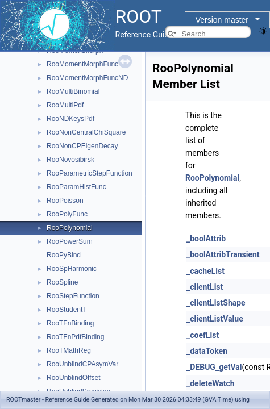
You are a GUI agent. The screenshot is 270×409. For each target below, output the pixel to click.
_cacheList (205, 271)
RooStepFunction (73, 296)
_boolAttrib (206, 238)
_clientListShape (216, 302)
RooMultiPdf (65, 105)
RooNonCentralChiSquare (86, 132)
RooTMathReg (69, 350)
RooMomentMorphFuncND (87, 78)
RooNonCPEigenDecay (82, 146)
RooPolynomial (70, 228)
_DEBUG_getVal (214, 367)
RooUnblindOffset (74, 378)
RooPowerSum (70, 241)
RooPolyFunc (67, 214)
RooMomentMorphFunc (82, 64)
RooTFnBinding (70, 323)
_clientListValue (214, 318)
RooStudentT (67, 310)
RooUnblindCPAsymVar (82, 364)
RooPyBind (64, 255)
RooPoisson (65, 200)
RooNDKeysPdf (70, 119)
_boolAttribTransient (223, 254)
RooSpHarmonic (72, 269)
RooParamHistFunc (76, 187)
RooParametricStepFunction (89, 173)
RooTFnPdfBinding (75, 337)
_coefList (202, 335)
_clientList (204, 286)
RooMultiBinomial (73, 91)
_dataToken (206, 351)
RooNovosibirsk (70, 160)
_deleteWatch (210, 383)
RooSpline (62, 282)
